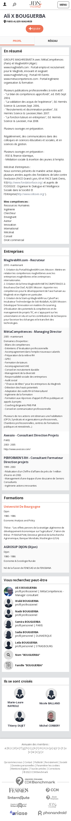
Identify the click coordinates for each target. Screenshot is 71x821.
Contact (28, 762)
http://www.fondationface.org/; (25, 182)
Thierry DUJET (16, 725)
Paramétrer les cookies (48, 765)
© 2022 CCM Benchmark (35, 772)
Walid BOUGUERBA (27, 601)
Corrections (54, 768)
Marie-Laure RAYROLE (15, 704)
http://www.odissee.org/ (30, 194)
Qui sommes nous (13, 762)
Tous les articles (38, 768)
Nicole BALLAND (49, 703)
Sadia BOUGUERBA (26, 632)
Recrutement (51, 762)
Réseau (52, 41)
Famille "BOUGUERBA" (29, 665)
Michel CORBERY (49, 725)
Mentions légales (19, 768)
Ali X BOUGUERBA (26, 587)
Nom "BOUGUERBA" (27, 655)
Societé (63, 762)
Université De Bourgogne (22, 507)
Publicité (38, 762)
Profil (17, 41)
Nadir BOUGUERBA (26, 611)
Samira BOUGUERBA (27, 622)
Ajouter (36, 28)
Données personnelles (23, 765)
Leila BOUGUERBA (26, 642)
